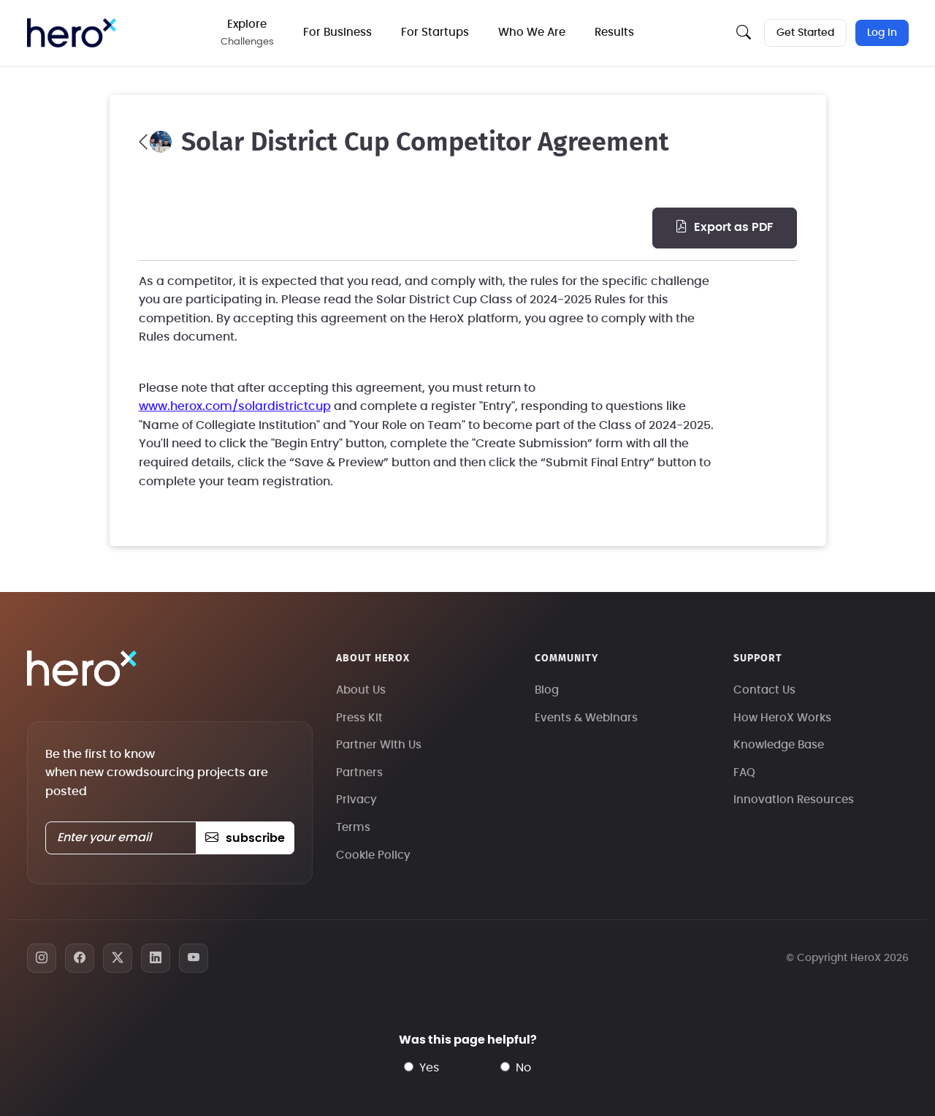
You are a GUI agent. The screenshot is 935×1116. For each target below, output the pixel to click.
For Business (337, 32)
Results (614, 32)
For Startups (435, 32)
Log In (882, 33)
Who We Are (531, 32)
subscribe (245, 838)
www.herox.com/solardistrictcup (235, 406)
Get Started (805, 33)
